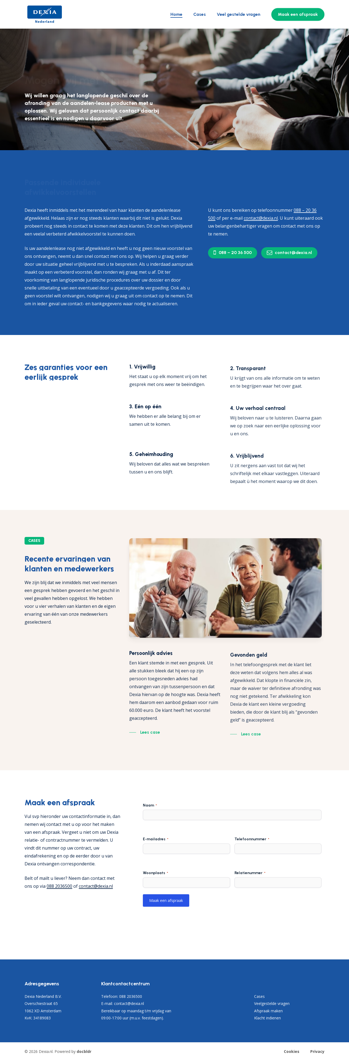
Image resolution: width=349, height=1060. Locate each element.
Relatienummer (249, 894)
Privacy (317, 1051)
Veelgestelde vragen (272, 1003)
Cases (259, 996)
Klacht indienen (267, 1017)
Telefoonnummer (251, 860)
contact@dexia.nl (96, 886)
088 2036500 (59, 886)
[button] (235, 252)
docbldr (84, 1051)
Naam (150, 826)
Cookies (291, 1051)
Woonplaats (155, 894)
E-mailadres (155, 860)
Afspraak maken (268, 1010)
